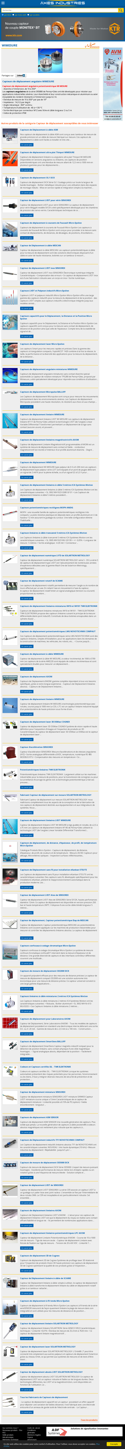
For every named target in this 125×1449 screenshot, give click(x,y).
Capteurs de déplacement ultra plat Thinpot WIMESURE (47, 152)
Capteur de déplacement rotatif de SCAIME (41, 580)
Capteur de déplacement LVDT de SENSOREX (41, 1185)
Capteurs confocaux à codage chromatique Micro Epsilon (48, 945)
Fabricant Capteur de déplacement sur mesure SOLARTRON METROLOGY (55, 795)
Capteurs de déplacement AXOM (36, 676)
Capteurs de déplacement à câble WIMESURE (42, 654)
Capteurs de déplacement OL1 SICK (37, 177)
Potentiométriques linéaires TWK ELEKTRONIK (42, 769)
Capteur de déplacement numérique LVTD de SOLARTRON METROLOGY (55, 555)
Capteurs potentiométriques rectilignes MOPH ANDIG (46, 507)
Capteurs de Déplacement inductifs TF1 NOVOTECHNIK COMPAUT (52, 1140)
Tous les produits (89, 1420)
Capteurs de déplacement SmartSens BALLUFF (42, 1041)
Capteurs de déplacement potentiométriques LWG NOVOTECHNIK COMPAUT (58, 631)
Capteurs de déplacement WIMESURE (38, 462)
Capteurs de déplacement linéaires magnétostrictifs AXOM (49, 439)
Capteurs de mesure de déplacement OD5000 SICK (44, 1162)
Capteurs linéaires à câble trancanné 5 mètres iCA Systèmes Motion (53, 533)
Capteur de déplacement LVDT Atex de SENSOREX (44, 895)
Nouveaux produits (9, 1430)
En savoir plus (26, 145)
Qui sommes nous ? (10, 1428)
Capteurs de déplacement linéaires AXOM (40, 1210)
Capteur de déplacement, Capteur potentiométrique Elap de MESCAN (54, 920)
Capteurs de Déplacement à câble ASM (39, 129)
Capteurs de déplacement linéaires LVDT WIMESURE (45, 820)
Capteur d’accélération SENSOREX (36, 747)
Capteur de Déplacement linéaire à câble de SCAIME (45, 1278)
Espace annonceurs (32, 1438)
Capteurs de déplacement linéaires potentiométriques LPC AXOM (52, 1233)
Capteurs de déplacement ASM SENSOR (39, 1117)
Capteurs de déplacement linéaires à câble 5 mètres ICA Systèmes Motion (56, 485)
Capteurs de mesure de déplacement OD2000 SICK (44, 971)
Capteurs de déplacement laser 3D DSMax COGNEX (45, 721)
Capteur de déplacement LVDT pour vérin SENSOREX (45, 200)
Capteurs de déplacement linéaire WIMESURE (42, 414)
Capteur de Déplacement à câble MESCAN (40, 245)
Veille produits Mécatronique (7, 1436)
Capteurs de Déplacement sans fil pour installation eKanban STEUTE (53, 869)
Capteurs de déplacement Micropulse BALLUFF (43, 392)
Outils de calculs (33, 1428)
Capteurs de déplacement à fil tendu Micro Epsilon (44, 1301)
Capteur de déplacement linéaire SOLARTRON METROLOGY (49, 1323)
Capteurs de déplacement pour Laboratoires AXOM (45, 1019)
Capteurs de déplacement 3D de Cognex (39, 1255)
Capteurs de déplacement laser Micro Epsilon (42, 344)
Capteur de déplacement (49, 123)
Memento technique (10, 1439)
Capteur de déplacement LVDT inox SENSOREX (42, 268)
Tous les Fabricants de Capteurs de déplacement (44, 1397)
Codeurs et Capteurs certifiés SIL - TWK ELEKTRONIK (45, 1066)
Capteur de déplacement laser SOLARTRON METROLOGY (47, 1346)
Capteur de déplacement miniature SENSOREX (42, 1092)
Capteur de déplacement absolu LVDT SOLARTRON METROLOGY (51, 1372)
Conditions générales (31, 1431)
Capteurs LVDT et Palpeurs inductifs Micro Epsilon (44, 290)
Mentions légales (34, 1435)
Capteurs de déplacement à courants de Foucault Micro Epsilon (51, 223)
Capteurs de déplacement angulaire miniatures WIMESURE (49, 369)
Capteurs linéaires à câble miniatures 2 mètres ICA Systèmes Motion (54, 996)
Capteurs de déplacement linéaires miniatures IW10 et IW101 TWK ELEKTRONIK (58, 606)
